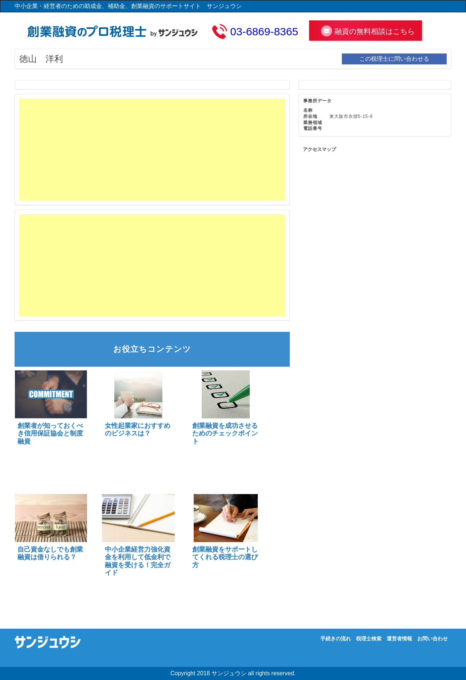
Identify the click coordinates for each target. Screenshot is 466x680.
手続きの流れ (335, 638)
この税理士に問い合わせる (394, 59)
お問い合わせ (432, 638)
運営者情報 (399, 638)
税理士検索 (369, 638)
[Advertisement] (152, 149)
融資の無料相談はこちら (375, 31)
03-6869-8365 (264, 31)
